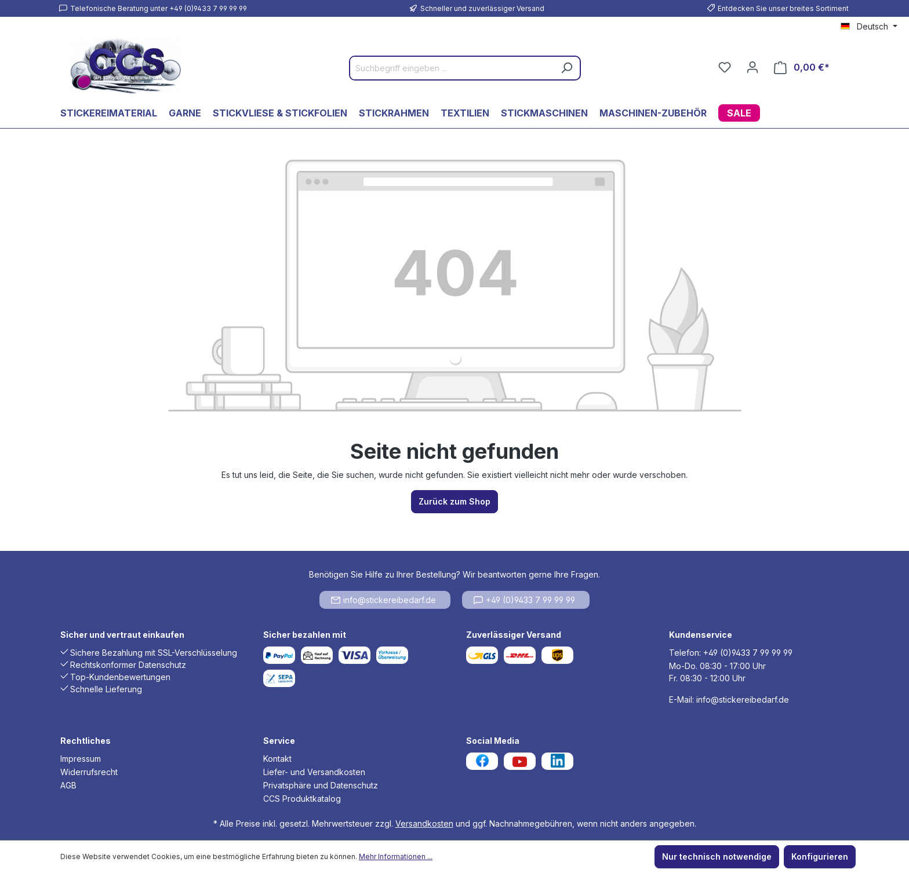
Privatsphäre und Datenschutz (320, 785)
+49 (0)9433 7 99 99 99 (524, 600)
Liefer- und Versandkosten (314, 772)
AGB (68, 785)
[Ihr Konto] (752, 67)
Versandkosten (424, 823)
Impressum (80, 759)
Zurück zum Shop (454, 501)
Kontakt (277, 759)
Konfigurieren (819, 856)
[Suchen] (566, 68)
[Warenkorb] (801, 67)
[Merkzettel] (725, 67)
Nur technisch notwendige (717, 856)
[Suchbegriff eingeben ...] (452, 68)
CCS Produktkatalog (302, 798)
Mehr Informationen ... (395, 856)
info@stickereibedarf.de (383, 600)
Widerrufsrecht (89, 772)
